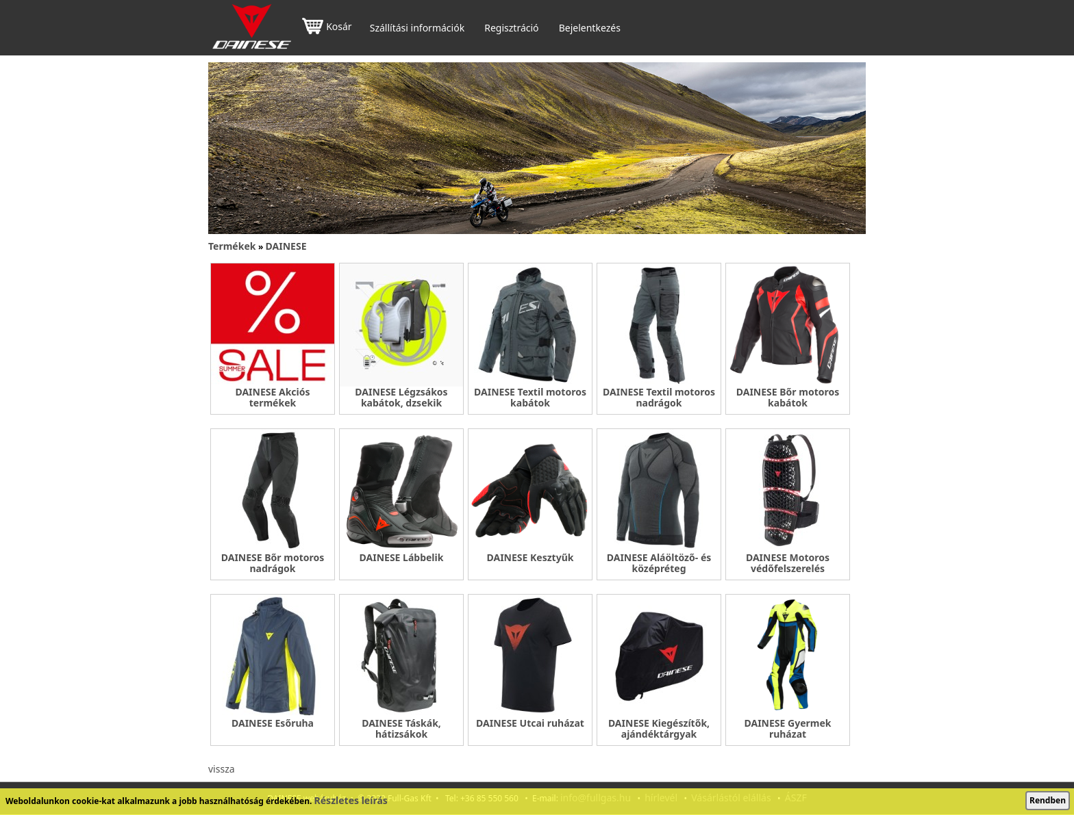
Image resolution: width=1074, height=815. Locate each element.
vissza (221, 768)
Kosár (326, 28)
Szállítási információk (417, 28)
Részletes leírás (351, 800)
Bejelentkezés (590, 28)
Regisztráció (511, 28)
